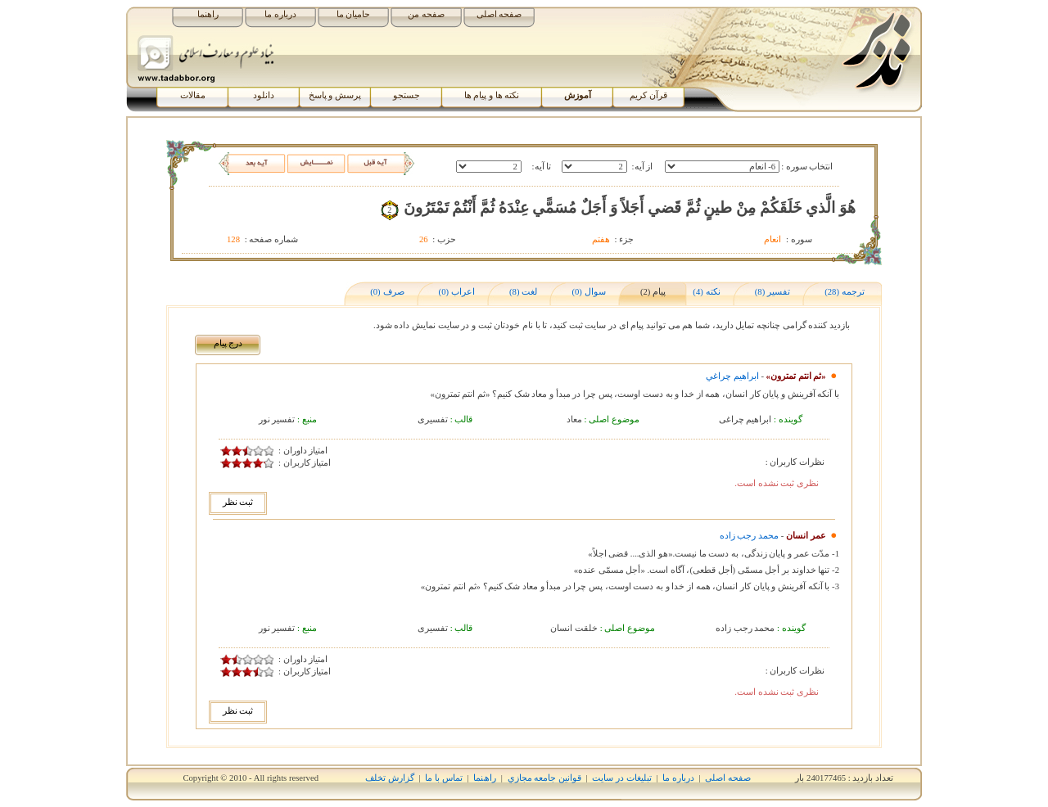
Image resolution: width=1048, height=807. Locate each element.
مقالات (193, 95)
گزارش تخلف (389, 777)
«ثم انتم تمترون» (796, 376)
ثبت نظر (238, 502)
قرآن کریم (648, 95)
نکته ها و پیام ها (492, 95)
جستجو (406, 95)
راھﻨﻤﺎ (484, 777)
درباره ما (280, 14)
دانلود (263, 95)
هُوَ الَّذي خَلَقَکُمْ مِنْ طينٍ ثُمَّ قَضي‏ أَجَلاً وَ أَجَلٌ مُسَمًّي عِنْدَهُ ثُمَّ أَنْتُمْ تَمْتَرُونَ (630, 207)
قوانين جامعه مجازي (544, 777)
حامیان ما (354, 14)
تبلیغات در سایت (621, 777)
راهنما (208, 14)
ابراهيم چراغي (732, 376)
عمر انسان (806, 535)
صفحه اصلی (499, 14)
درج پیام (228, 343)
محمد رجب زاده (749, 535)
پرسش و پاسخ (335, 95)
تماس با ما (443, 777)
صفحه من (426, 14)
